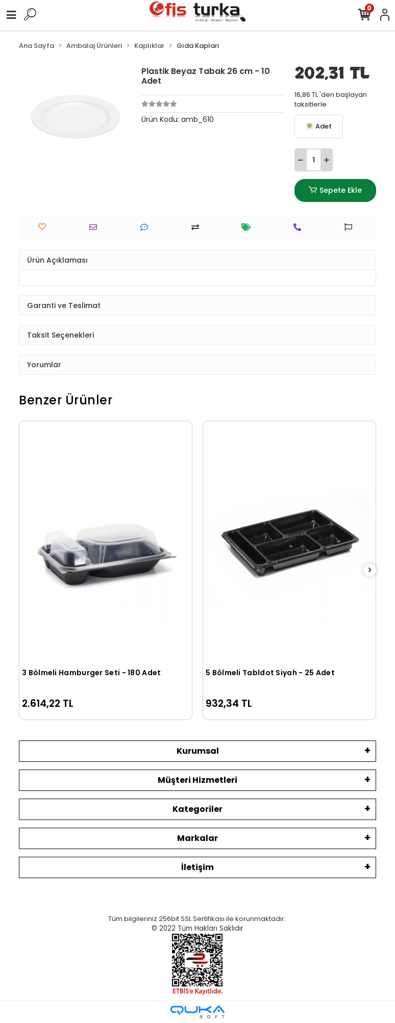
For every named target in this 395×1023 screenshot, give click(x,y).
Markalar (197, 838)
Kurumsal (198, 751)
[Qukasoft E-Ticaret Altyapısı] (197, 1012)
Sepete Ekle (335, 190)
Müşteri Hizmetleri (197, 780)
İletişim (197, 867)
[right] (370, 570)
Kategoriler (197, 809)
